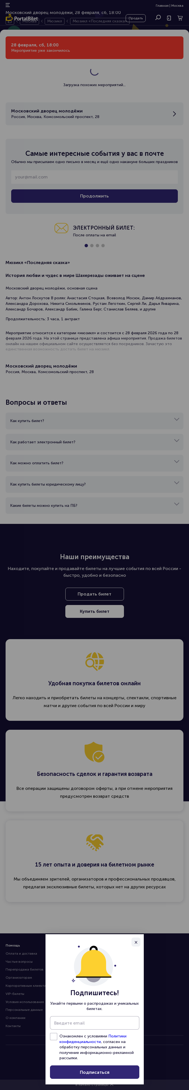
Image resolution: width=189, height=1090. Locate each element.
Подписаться (94, 1072)
